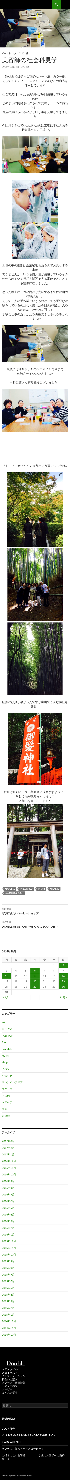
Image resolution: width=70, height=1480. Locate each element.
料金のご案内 (10, 1379)
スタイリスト (10, 1372)
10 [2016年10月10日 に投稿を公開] (6, 975)
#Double (10, 889)
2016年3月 (8, 1221)
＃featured (26, 889)
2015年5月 (8, 1287)
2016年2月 (8, 1227)
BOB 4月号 (8, 1428)
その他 (25, 53)
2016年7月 (8, 1194)
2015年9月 (8, 1261)
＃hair (41, 889)
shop (5, 1062)
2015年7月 (8, 1274)
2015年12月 (9, 1241)
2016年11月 (9, 1167)
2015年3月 (8, 1301)
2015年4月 (8, 1294)
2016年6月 (8, 1201)
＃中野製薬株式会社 (14, 893)
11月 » (63, 997)
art (3, 1022)
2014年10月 (9, 1334)
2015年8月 (8, 1267)
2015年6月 (8, 1281)
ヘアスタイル (10, 1369)
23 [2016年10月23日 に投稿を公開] (63, 981)
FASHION (7, 1035)
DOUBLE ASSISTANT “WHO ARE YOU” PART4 (35, 924)
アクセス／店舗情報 (13, 1382)
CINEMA (7, 1028)
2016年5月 (8, 1207)
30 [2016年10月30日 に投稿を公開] (63, 986)
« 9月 (6, 997)
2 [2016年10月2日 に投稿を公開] (63, 965)
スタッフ (16, 53)
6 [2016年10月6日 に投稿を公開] (35, 970)
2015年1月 (8, 1314)
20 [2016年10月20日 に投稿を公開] (34, 981)
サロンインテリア (12, 1082)
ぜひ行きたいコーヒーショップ (35, 911)
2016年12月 (9, 1161)
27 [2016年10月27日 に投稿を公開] (34, 986)
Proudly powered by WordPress (18, 1475)
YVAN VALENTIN (12, 1441)
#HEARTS (54, 889)
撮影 (4, 1109)
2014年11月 (9, 1327)
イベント (6, 53)
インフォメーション (13, 1375)
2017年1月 (8, 1154)
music (5, 1055)
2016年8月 (8, 1187)
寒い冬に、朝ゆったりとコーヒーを (23, 1448)
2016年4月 (8, 1214)
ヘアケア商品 (10, 1386)
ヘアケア (7, 1102)
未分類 (6, 1115)
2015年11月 (9, 1247)
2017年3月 (8, 1141)
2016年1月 (8, 1234)
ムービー (7, 1389)
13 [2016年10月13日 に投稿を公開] (34, 975)
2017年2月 (8, 1147)
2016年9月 (8, 1181)
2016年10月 (9, 1174)
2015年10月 (9, 1254)
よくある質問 (10, 1392)
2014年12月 (9, 1321)
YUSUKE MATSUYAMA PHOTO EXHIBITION (28, 1435)
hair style (7, 1048)
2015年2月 (8, 1307)
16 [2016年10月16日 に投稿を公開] (63, 975)
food (4, 1042)
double (25, 66)
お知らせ (7, 1075)
